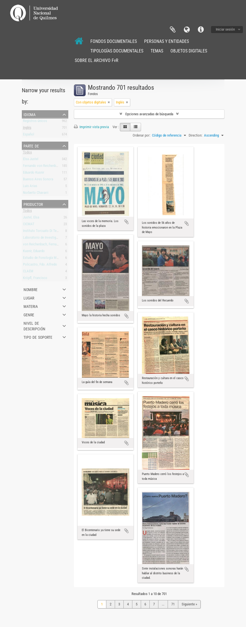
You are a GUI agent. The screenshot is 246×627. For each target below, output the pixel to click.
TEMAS (157, 51)
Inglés (27, 128)
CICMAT (28, 225)
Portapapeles (173, 30)
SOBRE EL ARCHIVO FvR (96, 60)
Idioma (187, 30)
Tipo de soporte (38, 336)
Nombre (31, 289)
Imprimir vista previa (91, 127)
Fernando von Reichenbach (42, 167)
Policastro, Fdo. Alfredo (40, 265)
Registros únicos (35, 122)
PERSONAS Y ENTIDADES (166, 41)
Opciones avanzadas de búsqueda (149, 114)
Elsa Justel (30, 160)
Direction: (195, 135)
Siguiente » (189, 604)
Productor (33, 203)
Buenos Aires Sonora (38, 180)
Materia (31, 306)
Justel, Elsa (31, 218)
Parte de (31, 145)
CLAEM (28, 272)
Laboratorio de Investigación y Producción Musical (59, 238)
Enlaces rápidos (201, 30)
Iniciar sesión (225, 29)
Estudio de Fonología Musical (44, 259)
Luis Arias (30, 187)
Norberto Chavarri (35, 194)
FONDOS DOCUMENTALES (113, 41)
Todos (27, 153)
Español (28, 135)
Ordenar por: (141, 135)
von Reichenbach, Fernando (42, 245)
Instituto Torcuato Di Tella (41, 232)
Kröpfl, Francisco (35, 279)
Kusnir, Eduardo (34, 252)
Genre (29, 314)
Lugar (29, 297)
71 (173, 604)
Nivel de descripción (34, 325)
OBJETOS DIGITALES (188, 51)
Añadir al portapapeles (126, 222)
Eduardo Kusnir (33, 173)
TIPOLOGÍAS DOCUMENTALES (116, 51)
